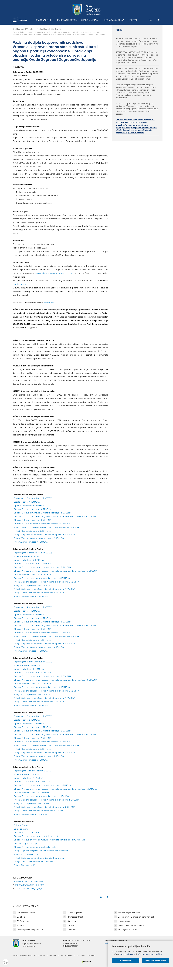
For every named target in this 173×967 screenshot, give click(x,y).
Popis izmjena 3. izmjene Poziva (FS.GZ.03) (33, 662)
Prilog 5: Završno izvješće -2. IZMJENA (31, 760)
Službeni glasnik (74, 913)
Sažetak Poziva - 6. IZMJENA (27, 502)
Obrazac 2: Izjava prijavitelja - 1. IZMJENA (32, 782)
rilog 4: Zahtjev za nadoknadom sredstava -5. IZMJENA (39, 593)
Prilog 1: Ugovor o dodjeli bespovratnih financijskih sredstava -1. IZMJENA (46, 800)
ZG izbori (21, 917)
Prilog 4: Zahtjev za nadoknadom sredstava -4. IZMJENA (39, 647)
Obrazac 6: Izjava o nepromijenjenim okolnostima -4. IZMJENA (42, 633)
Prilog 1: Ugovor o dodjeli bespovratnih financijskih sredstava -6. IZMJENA (46, 527)
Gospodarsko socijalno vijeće (131, 925)
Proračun (21, 925)
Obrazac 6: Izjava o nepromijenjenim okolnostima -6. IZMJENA (42, 524)
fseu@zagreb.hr (19, 284)
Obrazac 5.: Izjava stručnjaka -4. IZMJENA (32, 629)
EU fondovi (29, 29)
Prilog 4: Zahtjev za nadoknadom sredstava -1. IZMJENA (39, 811)
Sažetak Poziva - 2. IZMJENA (27, 720)
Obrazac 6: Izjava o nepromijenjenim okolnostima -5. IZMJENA (42, 578)
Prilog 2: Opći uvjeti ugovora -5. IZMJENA (32, 585)
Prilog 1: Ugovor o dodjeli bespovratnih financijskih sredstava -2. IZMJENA (46, 745)
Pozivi (57, 29)
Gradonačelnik (44, 20)
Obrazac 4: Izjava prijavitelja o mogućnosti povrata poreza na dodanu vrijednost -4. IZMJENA (55, 625)
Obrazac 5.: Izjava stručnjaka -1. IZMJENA (32, 792)
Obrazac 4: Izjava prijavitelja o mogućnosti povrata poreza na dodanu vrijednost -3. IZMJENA (55, 680)
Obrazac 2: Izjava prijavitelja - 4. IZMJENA (32, 618)
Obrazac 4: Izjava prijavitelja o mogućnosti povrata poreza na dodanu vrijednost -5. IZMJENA (55, 571)
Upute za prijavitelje (23, 829)
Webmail (91, 955)
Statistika (71, 921)
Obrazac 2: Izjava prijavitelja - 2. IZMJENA (32, 727)
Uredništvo (80, 955)
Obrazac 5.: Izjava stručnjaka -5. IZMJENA (32, 574)
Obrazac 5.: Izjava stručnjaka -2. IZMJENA (32, 738)
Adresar (133, 20)
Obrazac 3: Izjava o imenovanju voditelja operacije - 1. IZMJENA (42, 785)
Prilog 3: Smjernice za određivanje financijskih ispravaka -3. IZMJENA (44, 698)
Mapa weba (39, 955)
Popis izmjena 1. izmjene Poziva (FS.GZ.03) (33, 771)
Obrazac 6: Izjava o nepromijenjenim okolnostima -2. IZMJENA (42, 742)
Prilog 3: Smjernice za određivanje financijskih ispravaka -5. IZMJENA (44, 589)
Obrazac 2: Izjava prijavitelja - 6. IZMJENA (32, 509)
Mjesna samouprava (113, 20)
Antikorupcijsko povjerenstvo (30, 929)
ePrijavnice (49, 302)
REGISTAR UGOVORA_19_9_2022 (29, 885)
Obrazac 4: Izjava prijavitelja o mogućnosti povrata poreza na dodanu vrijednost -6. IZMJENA (55, 516)
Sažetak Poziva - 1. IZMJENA (26, 774)
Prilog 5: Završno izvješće (25, 865)
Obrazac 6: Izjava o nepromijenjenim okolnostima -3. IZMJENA (42, 687)
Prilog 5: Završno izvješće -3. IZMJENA (31, 705)
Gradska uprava (90, 20)
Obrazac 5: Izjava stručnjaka (26, 843)
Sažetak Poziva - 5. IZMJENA (27, 556)
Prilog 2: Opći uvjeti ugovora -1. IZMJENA (32, 803)
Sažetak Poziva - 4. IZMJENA (27, 611)
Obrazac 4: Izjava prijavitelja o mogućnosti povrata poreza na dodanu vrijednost (49, 840)
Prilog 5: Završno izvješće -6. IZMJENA (31, 542)
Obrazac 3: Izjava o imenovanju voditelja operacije (36, 836)
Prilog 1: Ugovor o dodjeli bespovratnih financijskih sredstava (41, 851)
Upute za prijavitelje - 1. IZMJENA (28, 778)
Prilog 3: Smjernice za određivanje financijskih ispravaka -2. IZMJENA (44, 752)
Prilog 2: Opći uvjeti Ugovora (26, 854)
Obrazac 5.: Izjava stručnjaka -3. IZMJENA (32, 683)
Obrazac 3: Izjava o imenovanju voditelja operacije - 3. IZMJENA (42, 676)
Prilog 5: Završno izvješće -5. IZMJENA (31, 596)
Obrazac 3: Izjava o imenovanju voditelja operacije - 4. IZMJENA (42, 622)
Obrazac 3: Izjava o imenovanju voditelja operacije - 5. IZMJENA (42, 567)
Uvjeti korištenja (66, 955)
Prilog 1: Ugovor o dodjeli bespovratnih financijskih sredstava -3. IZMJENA (46, 691)
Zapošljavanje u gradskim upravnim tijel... (136, 917)
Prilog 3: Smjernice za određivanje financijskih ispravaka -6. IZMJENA (44, 534)
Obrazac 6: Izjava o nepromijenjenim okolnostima (36, 847)
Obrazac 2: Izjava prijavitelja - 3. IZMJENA (32, 673)
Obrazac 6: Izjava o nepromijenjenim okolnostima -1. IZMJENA (41, 796)
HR (158, 20)
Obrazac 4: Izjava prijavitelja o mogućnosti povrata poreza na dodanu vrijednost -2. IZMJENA (55, 734)
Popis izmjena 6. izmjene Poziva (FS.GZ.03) (33, 498)
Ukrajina (71, 925)
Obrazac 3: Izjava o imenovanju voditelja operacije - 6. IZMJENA (42, 513)
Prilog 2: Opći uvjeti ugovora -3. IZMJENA (32, 694)
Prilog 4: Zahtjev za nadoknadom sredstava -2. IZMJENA (39, 756)
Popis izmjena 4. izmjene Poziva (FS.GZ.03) (33, 607)
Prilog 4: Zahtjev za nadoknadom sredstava (33, 861)
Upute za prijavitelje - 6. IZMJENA (29, 505)
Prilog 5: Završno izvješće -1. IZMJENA (30, 814)
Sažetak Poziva (21, 825)
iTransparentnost (75, 917)
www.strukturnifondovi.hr (46, 273)
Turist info (71, 929)
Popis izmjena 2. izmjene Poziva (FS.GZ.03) (33, 716)
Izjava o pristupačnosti (22, 955)
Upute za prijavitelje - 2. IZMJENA (29, 723)
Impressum (52, 955)
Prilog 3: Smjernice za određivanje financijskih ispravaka (39, 858)
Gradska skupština (66, 20)
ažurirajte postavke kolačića (150, 954)
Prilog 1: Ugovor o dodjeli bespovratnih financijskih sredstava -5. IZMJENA (46, 582)
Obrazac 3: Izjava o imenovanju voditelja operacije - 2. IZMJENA (42, 731)
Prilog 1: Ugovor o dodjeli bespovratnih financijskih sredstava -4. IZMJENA (46, 636)
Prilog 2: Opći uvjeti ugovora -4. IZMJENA (32, 640)
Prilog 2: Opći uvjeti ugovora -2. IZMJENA (32, 749)
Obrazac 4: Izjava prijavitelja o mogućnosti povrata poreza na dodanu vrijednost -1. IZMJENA (55, 789)
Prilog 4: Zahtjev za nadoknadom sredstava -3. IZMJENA (39, 702)
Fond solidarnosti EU (44, 29)
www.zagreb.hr (65, 273)
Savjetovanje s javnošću (129, 913)
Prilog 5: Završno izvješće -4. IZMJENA (31, 651)
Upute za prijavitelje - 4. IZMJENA (29, 614)
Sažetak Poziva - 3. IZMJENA (27, 665)
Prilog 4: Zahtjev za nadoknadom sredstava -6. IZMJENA (39, 538)
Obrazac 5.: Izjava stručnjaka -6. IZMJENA (32, 520)
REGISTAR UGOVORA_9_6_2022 (28, 881)
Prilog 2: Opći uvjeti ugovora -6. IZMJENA (32, 531)
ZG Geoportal (23, 921)
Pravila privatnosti (127, 954)
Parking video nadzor (127, 929)
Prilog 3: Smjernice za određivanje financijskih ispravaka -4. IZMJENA (44, 643)
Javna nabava (124, 921)
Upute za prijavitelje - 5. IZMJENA (29, 560)
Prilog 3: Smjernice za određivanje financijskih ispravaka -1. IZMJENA (44, 807)
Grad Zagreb (18, 29)
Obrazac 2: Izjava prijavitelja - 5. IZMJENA (32, 564)
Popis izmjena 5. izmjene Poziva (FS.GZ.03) (33, 553)
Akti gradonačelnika (26, 913)
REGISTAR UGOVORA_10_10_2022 (30, 889)
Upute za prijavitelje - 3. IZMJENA (29, 669)
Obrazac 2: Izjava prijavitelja (26, 832)
